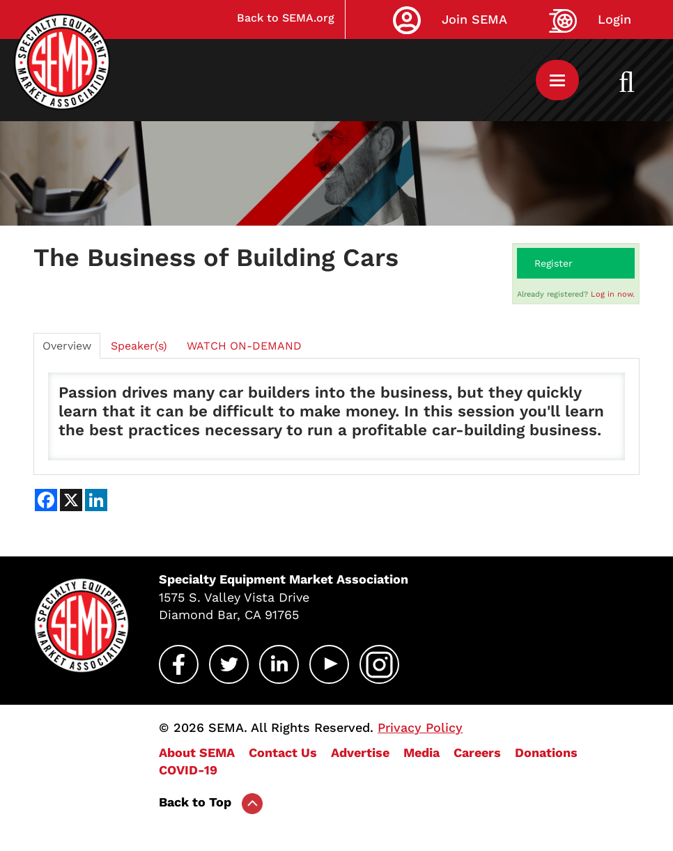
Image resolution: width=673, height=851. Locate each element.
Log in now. (613, 294)
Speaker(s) (139, 345)
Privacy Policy (420, 727)
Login (614, 19)
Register (553, 263)
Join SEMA (474, 19)
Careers (477, 752)
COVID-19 (188, 770)
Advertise (360, 752)
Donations (546, 752)
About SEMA (197, 752)
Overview (66, 345)
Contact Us (283, 752)
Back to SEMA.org (285, 17)
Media (421, 752)
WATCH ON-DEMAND (244, 345)
